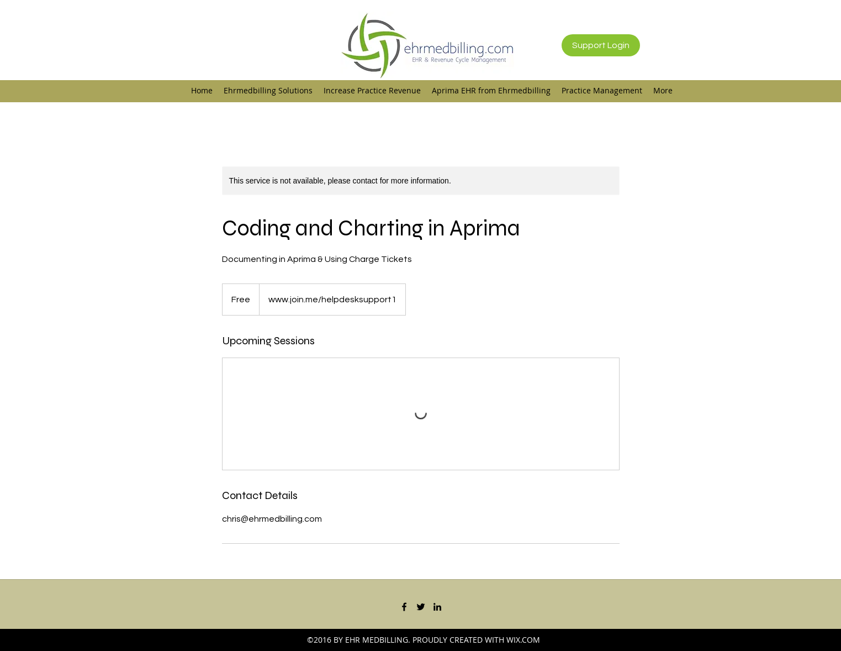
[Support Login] (601, 45)
